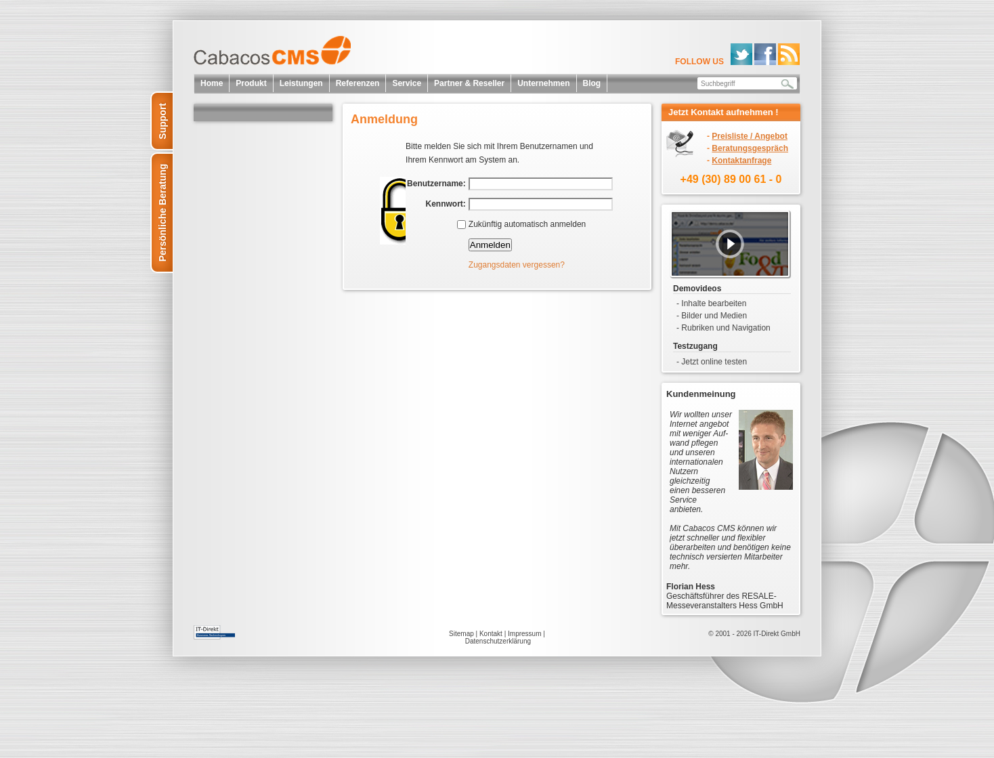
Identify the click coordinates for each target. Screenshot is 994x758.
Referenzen (358, 83)
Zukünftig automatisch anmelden (527, 224)
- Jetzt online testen (711, 361)
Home (211, 83)
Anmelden (490, 245)
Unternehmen (543, 83)
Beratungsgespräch (750, 148)
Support (162, 121)
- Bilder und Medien (711, 315)
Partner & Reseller (469, 83)
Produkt (251, 83)
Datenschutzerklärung (498, 641)
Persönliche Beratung (162, 213)
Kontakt (490, 633)
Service (406, 83)
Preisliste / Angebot (749, 136)
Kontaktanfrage (741, 160)
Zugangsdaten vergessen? (517, 265)
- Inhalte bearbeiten (711, 303)
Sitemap (461, 633)
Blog (592, 83)
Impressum (524, 633)
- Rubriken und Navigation (723, 328)
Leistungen (301, 83)
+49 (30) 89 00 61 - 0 (731, 179)
